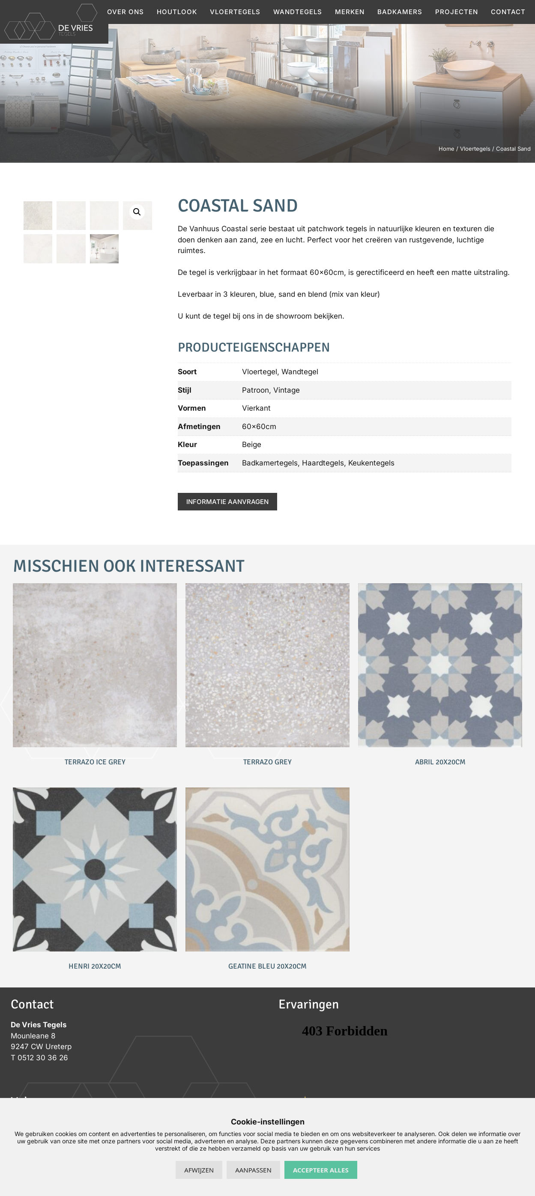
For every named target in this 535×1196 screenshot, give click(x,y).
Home (446, 148)
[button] (137, 212)
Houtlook (177, 12)
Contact (508, 12)
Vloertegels (235, 12)
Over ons (125, 12)
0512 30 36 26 (43, 1057)
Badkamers (399, 12)
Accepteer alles (321, 1170)
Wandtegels (297, 12)
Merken (350, 12)
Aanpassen (253, 1170)
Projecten (456, 12)
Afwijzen (199, 1170)
